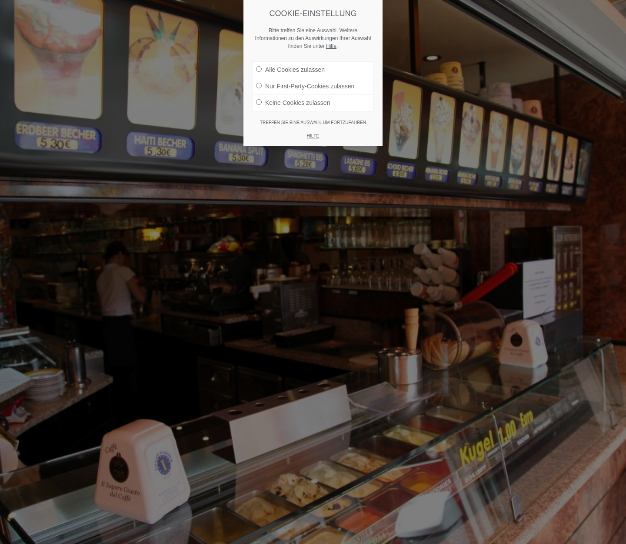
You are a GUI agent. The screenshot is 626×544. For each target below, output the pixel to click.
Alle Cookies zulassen (290, 69)
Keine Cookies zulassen (293, 102)
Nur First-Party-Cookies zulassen (305, 86)
